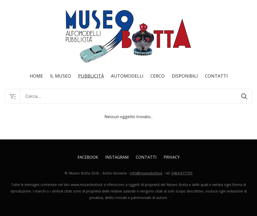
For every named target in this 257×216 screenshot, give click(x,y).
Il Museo (60, 76)
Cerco (157, 76)
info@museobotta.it (146, 173)
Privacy (172, 157)
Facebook (88, 157)
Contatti (216, 76)
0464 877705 (181, 173)
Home (36, 76)
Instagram (117, 157)
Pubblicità (91, 76)
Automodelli (127, 76)
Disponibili (185, 76)
